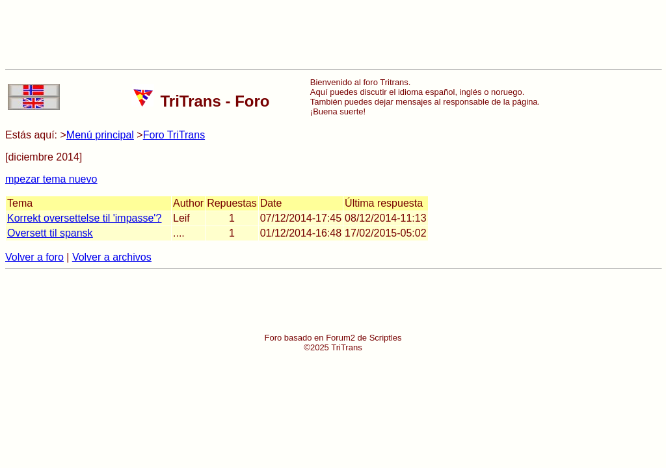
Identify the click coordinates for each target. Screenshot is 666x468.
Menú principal (100, 134)
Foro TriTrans (174, 134)
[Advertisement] (333, 34)
